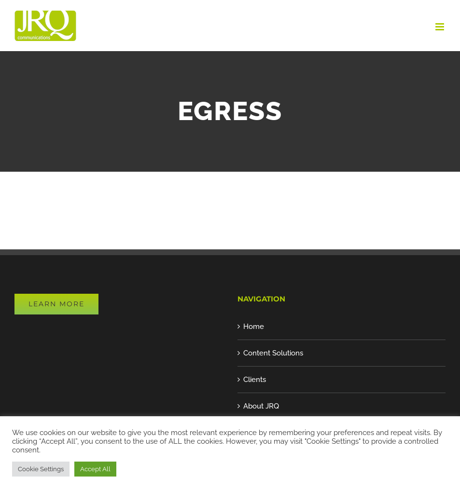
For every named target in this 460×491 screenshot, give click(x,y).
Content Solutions (273, 353)
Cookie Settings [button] (41, 469)
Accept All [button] (95, 469)
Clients (254, 379)
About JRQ (261, 406)
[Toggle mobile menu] (440, 27)
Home (253, 326)
